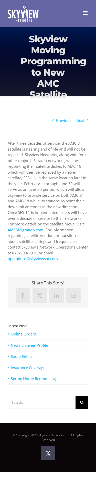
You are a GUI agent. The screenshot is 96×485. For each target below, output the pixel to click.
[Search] (82, 402)
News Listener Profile (29, 345)
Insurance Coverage (28, 367)
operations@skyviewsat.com (33, 258)
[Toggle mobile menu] (85, 13)
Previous (63, 120)
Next (80, 120)
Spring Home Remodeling (33, 378)
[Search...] (42, 402)
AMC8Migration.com (26, 229)
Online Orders (23, 333)
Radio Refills (21, 356)
